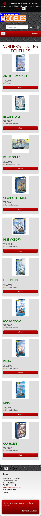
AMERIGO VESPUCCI (15, 76)
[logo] (20, 18)
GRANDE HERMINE (15, 198)
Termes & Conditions (30, 511)
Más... (18, 9)
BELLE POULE (11, 157)
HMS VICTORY (12, 239)
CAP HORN (10, 443)
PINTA (7, 361)
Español (36, 34)
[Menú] (3, 33)
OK (23, 9)
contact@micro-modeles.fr (13, 487)
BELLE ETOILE (11, 116)
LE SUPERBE (10, 280)
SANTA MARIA (12, 320)
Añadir (20, 87)
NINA (6, 403)
